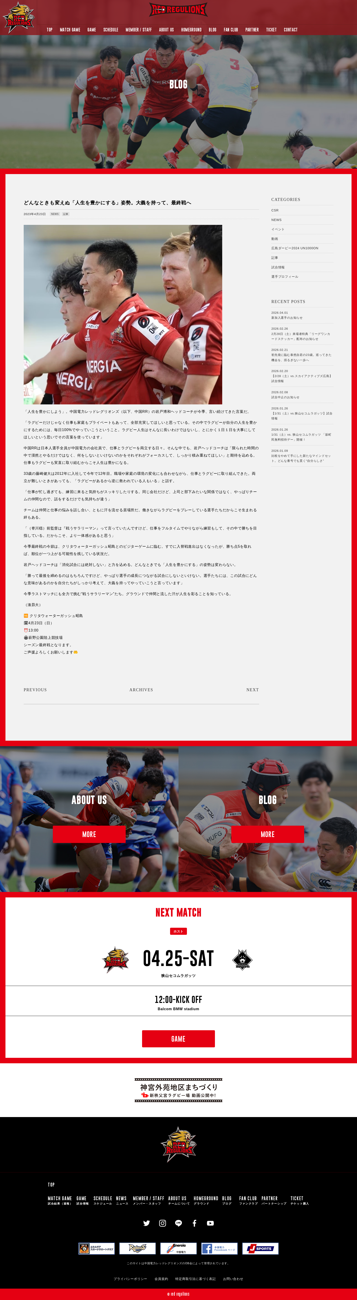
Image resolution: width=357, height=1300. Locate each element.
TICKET (271, 30)
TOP (50, 30)
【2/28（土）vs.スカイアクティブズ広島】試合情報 (302, 376)
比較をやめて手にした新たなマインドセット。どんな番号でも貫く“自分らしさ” (302, 455)
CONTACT (291, 30)
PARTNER (252, 30)
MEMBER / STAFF (139, 30)
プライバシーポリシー (130, 1279)
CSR (275, 210)
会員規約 (161, 1279)
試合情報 (278, 267)
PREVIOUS (35, 690)
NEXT (252, 690)
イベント (278, 229)
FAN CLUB (231, 30)
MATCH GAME (70, 30)
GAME (91, 30)
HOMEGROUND (191, 30)
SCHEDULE (110, 30)
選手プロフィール (284, 276)
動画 (274, 239)
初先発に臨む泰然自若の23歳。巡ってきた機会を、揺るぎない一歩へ (302, 354)
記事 (65, 214)
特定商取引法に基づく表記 (195, 1279)
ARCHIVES (141, 690)
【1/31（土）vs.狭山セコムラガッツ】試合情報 (302, 413)
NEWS (55, 214)
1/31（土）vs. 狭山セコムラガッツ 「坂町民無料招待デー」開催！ (302, 434)
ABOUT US (166, 30)
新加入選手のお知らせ (302, 314)
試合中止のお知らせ (302, 394)
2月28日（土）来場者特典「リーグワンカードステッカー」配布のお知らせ (302, 333)
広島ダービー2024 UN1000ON (295, 248)
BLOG (213, 30)
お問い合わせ (233, 1279)
